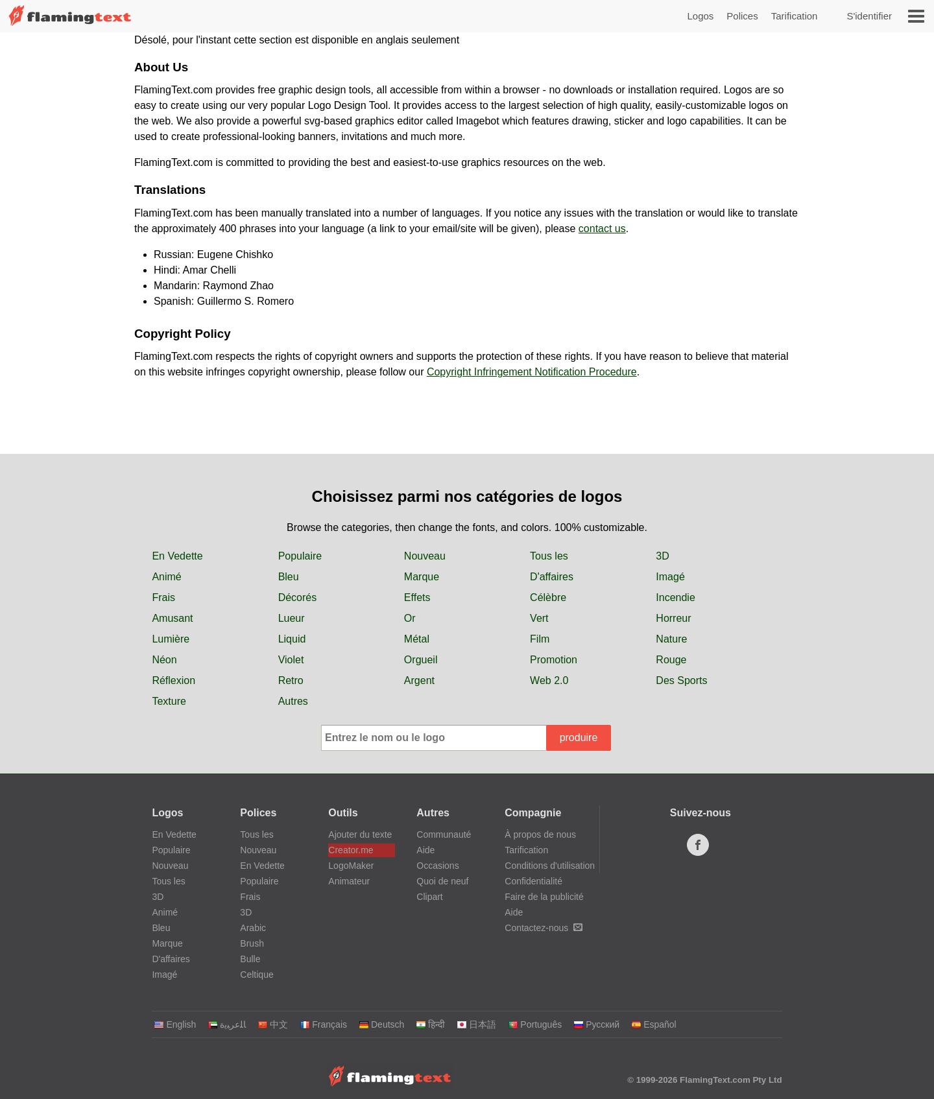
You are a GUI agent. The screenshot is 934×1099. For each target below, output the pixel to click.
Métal (416, 638)
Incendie (675, 597)
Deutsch (381, 1024)
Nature (671, 638)
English (175, 1024)
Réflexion (173, 680)
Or (410, 618)
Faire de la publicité (544, 897)
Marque (421, 576)
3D (662, 555)
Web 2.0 (549, 680)
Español (654, 1024)
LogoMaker (351, 865)
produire (579, 737)
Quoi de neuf (442, 881)
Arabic (253, 928)
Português (535, 1024)
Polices (742, 15)
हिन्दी (430, 1024)
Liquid (292, 638)
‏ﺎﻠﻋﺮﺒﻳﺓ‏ (227, 1024)
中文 (272, 1024)
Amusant (172, 618)
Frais (163, 597)
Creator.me (350, 850)
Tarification (794, 15)
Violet (291, 659)
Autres (293, 701)
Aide (425, 850)
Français (323, 1024)
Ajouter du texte (360, 834)
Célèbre (548, 597)
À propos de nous (540, 834)
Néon (164, 659)
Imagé (670, 576)
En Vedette (177, 555)
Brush (252, 943)
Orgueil (421, 659)
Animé (166, 576)
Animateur (349, 881)
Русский (596, 1024)
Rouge (671, 659)
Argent (419, 680)
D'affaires (551, 576)
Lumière (170, 638)
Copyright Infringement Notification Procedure (532, 371)
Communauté (443, 834)
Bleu (288, 576)
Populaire (300, 555)
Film (539, 638)
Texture (169, 701)
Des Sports (681, 680)
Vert (539, 618)
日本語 (476, 1024)
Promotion (553, 659)
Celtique (256, 974)
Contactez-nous (543, 928)
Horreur (673, 618)
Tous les (549, 555)
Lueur (291, 618)
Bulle (250, 959)
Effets (417, 597)
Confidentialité (533, 881)
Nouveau (425, 555)
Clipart (429, 897)
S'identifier (869, 15)
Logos (700, 15)
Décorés (297, 597)
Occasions (437, 865)
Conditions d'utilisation (550, 865)
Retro (291, 680)
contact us (602, 228)
